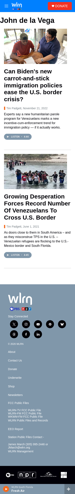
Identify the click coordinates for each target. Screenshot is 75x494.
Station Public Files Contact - (26, 437)
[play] (6, 489)
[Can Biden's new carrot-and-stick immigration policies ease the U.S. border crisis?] (35, 46)
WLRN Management (20, 451)
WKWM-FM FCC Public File (25, 416)
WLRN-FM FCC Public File (24, 413)
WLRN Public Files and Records (28, 420)
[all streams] (69, 489)
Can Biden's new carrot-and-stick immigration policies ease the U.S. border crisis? (33, 85)
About (11, 351)
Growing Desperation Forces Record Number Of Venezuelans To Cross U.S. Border (37, 207)
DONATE (61, 6)
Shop (11, 386)
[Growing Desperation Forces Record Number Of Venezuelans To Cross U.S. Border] (35, 171)
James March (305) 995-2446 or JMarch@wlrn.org (28, 446)
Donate (12, 369)
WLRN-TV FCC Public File (24, 410)
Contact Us (15, 360)
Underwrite (15, 377)
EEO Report (15, 429)
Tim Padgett (13, 108)
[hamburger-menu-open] (6, 6)
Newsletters (15, 395)
